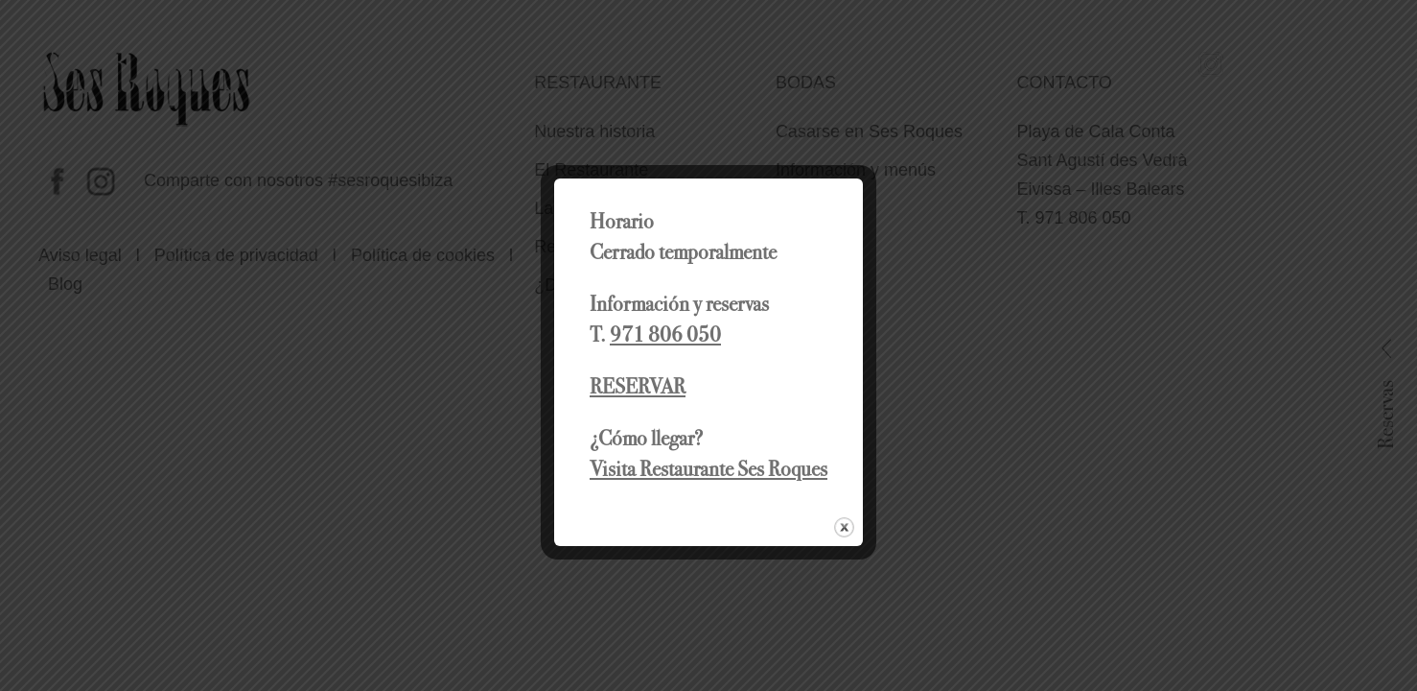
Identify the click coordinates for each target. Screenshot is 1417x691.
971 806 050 (665, 334)
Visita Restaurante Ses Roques (708, 469)
